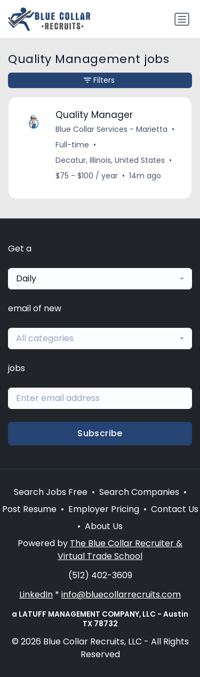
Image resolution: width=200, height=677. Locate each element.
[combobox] (100, 278)
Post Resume (29, 509)
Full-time (72, 144)
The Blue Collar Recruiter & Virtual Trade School (120, 549)
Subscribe (100, 433)
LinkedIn (36, 594)
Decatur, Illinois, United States (110, 160)
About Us (104, 526)
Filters (99, 80)
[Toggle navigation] (182, 19)
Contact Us (174, 509)
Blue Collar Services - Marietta (111, 129)
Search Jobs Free (50, 492)
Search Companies (139, 492)
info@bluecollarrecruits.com (121, 594)
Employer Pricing (103, 509)
